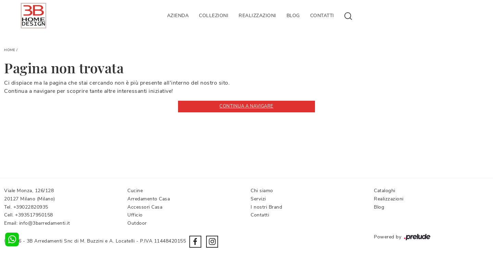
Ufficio (135, 215)
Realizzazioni (257, 15)
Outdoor (137, 223)
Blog (293, 15)
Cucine (135, 190)
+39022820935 (30, 207)
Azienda (178, 15)
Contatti (322, 15)
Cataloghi (384, 190)
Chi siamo (262, 190)
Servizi (258, 199)
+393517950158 (34, 215)
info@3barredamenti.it (44, 223)
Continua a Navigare (246, 106)
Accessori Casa (144, 207)
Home (9, 50)
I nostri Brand (266, 207)
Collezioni (213, 15)
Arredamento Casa (148, 199)
